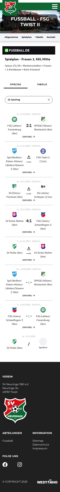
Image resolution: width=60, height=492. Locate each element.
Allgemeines (11, 37)
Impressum (39, 448)
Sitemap (37, 440)
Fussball (7, 440)
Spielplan (27, 37)
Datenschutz (40, 444)
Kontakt (51, 37)
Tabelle (39, 37)
